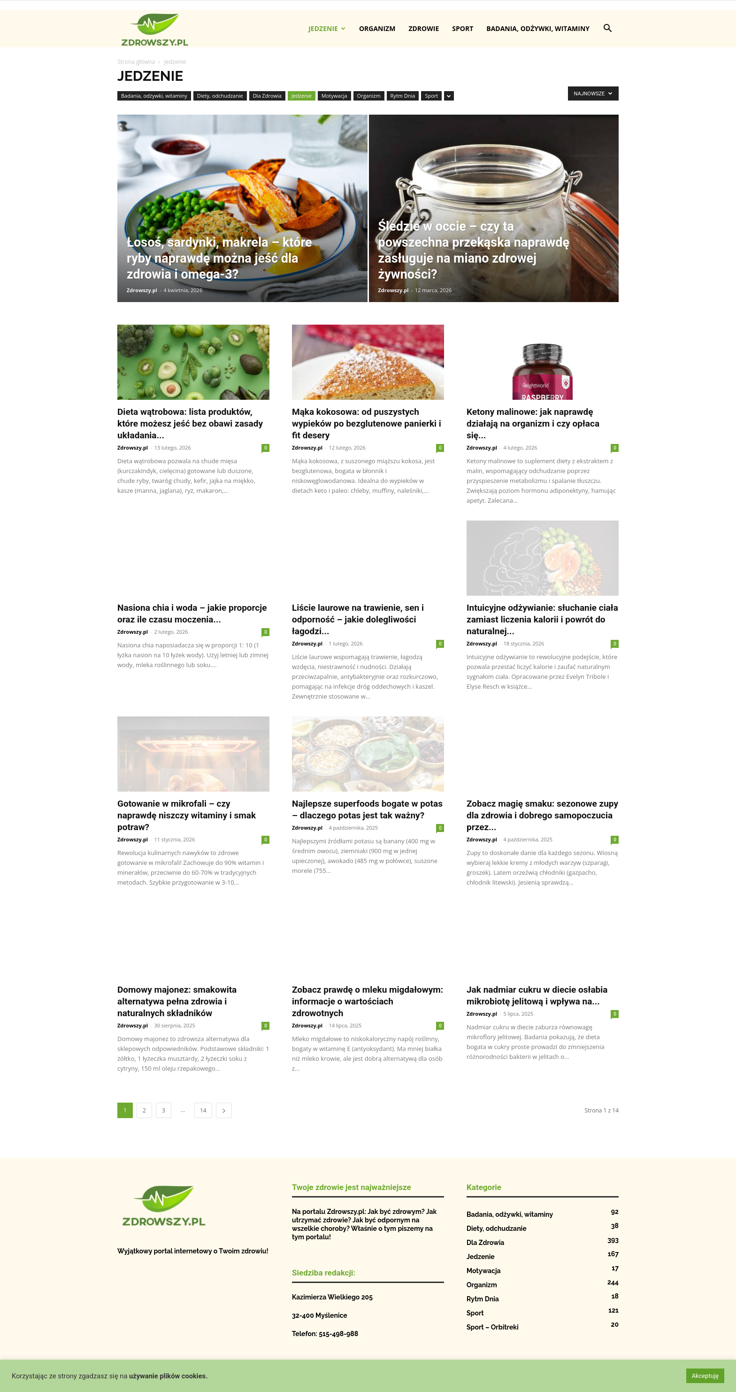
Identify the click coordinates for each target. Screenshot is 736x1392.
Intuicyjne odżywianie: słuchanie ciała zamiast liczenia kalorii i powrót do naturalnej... (542, 619)
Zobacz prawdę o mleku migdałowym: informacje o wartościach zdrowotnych (367, 1001)
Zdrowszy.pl (142, 290)
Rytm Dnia (403, 95)
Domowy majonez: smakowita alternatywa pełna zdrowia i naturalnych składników (177, 1001)
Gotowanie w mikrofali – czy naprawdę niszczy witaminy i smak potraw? (186, 815)
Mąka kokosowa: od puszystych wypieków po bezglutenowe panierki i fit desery (366, 423)
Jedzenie (326, 28)
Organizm (377, 28)
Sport (462, 28)
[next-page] (224, 1110)
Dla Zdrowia (267, 95)
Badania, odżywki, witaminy (538, 28)
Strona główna (136, 62)
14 (203, 1110)
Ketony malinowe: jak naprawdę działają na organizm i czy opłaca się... (533, 423)
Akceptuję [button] (705, 1375)
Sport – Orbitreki (493, 1327)
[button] (607, 29)
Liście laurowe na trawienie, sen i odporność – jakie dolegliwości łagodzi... (358, 619)
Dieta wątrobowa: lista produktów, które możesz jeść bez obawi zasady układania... (190, 423)
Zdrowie (423, 28)
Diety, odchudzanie (220, 95)
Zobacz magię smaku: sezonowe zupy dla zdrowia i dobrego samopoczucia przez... (542, 815)
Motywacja (334, 95)
